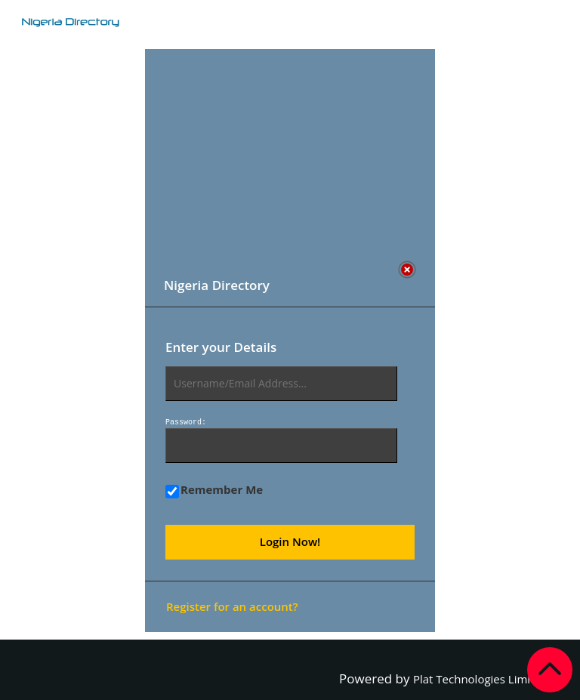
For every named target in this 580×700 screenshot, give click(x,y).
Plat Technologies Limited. (482, 678)
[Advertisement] (284, 155)
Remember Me (214, 490)
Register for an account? (232, 606)
